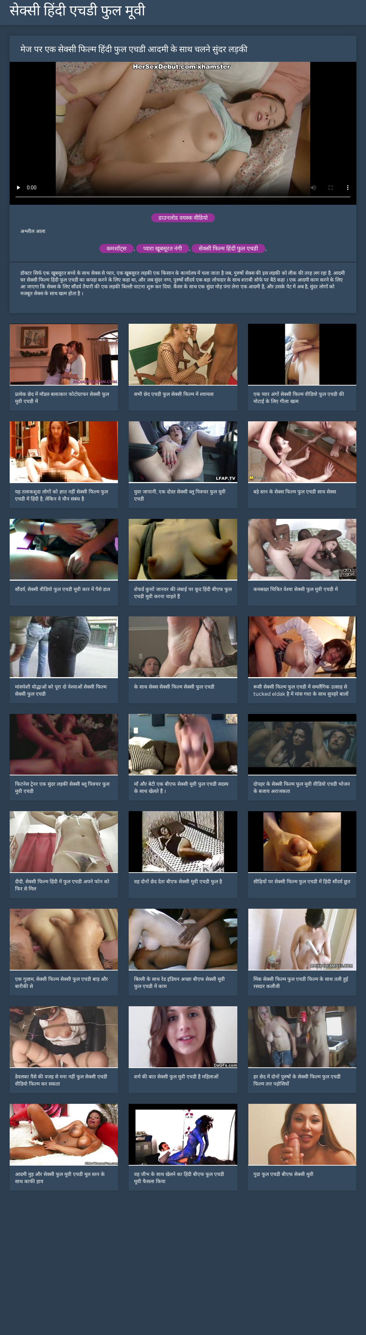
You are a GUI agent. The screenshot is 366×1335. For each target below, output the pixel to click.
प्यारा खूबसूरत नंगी (162, 248)
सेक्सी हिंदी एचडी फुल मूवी (77, 11)
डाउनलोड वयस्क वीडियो (183, 218)
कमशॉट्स (117, 248)
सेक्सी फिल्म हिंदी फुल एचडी (228, 248)
